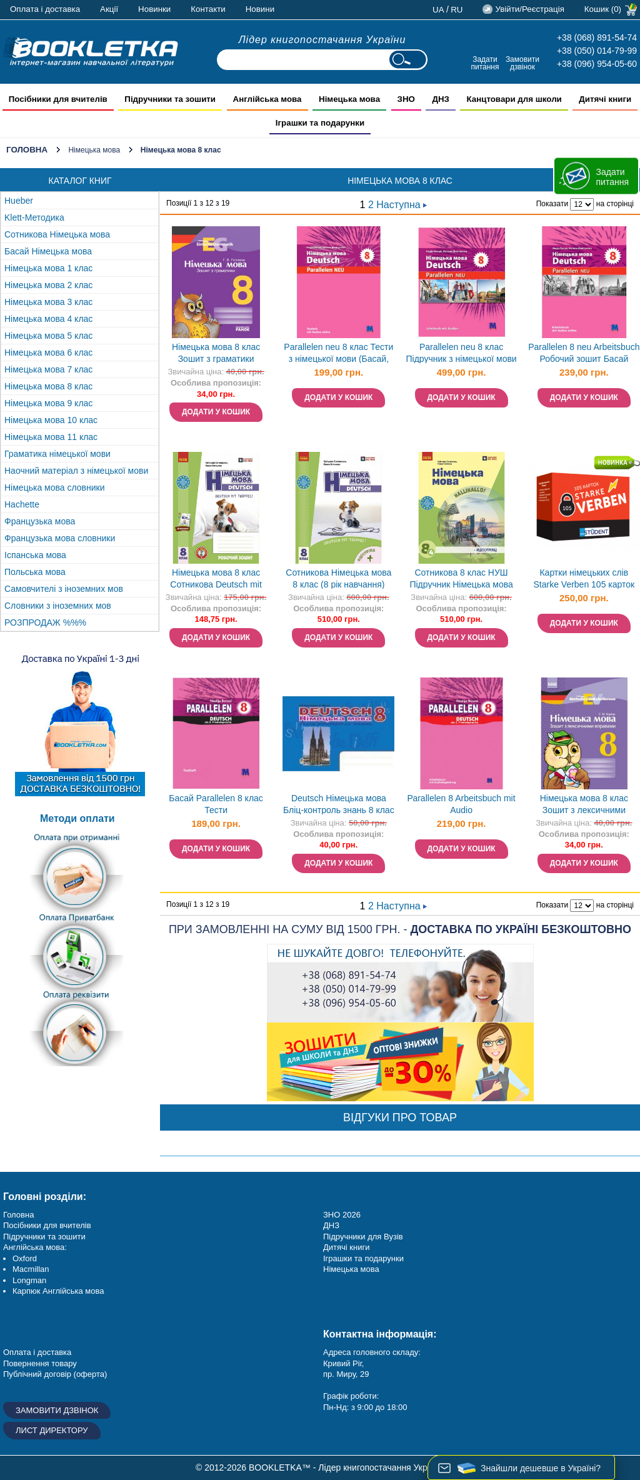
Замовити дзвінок (522, 63)
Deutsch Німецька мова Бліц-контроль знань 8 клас (338, 804)
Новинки (154, 9)
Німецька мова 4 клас (48, 319)
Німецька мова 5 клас (48, 336)
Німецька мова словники (54, 487)
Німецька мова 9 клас (48, 403)
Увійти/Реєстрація (529, 9)
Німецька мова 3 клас (48, 302)
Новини (260, 9)
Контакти (208, 9)
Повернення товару (40, 1363)
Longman (29, 1280)
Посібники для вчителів (47, 1225)
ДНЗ (331, 1225)
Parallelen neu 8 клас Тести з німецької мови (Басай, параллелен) (338, 354)
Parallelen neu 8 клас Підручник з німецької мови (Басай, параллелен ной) (461, 354)
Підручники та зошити (44, 1236)
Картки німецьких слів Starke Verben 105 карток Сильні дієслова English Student (583, 580)
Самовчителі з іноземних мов (63, 589)
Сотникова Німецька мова (57, 234)
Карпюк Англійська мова (58, 1291)
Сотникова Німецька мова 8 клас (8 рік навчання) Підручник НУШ (338, 580)
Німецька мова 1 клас (48, 268)
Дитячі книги (346, 1247)
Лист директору (52, 1430)
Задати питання (485, 63)
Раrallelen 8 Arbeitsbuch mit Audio (462, 804)
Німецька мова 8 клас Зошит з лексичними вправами (584, 805)
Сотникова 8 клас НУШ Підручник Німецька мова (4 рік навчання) (460, 580)
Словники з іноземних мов (57, 606)
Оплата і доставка (45, 9)
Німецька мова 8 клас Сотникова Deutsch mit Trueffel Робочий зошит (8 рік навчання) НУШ (216, 580)
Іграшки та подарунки (363, 1258)
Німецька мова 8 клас (48, 386)
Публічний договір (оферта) (55, 1374)
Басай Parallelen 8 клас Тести (216, 804)
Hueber (18, 201)
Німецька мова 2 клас (48, 285)
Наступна (401, 204)
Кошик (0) (602, 9)
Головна (27, 149)
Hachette (21, 504)
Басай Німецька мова (48, 251)
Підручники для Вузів (363, 1236)
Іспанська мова (35, 555)
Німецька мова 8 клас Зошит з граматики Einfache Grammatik (216, 354)
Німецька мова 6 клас (48, 353)
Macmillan (30, 1269)
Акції (109, 9)
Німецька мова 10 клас (51, 420)
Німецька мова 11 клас (51, 437)
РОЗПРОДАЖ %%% (45, 623)
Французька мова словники (59, 538)
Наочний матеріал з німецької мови (76, 471)
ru (456, 9)
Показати (552, 203)
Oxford (24, 1258)
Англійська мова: (35, 1247)
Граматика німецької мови (57, 454)
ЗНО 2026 (342, 1214)
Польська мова (35, 572)
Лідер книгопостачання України (322, 39)
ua (438, 9)
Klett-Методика (34, 217)
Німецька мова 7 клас (48, 369)
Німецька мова (94, 150)
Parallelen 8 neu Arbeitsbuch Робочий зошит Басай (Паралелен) (583, 354)
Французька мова (39, 521)
